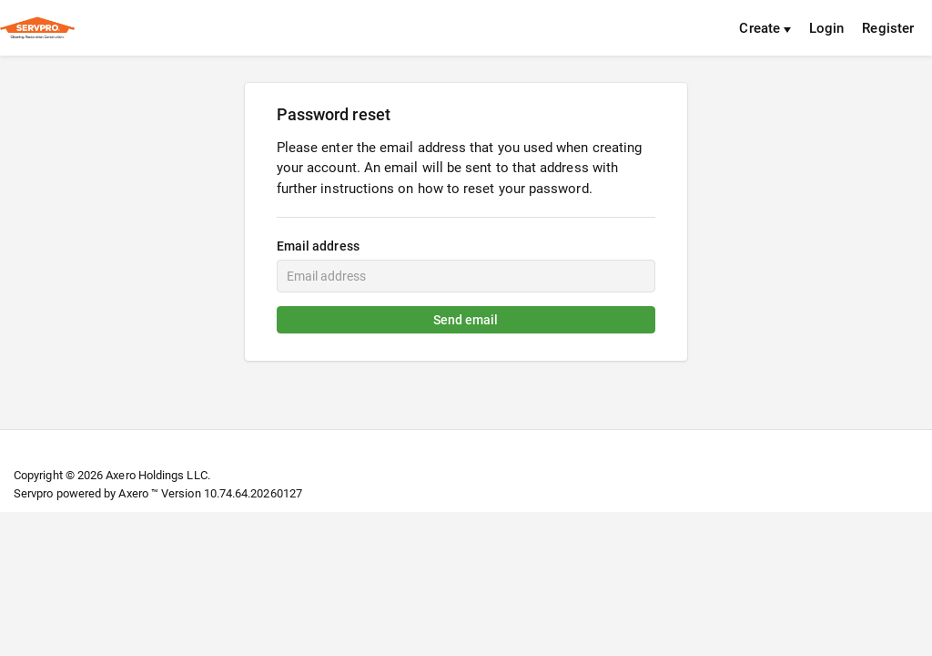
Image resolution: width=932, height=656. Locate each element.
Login (826, 28)
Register (888, 28)
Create (765, 28)
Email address (318, 246)
